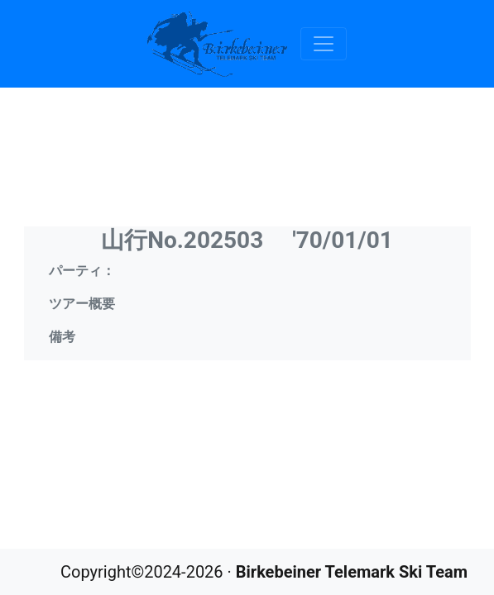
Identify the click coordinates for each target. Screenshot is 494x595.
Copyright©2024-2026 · (264, 572)
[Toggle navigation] (323, 43)
